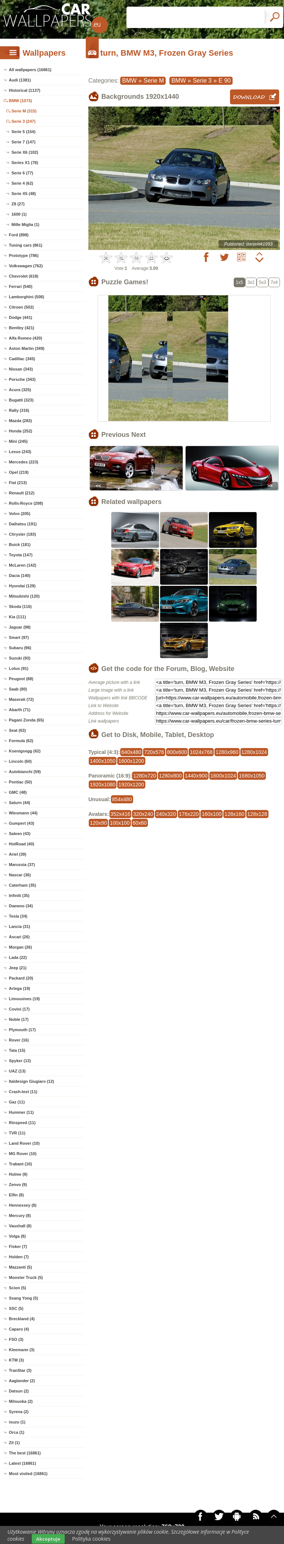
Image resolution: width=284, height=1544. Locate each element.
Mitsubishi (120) (24, 596)
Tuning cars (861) (25, 245)
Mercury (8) (20, 1215)
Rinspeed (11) (22, 1122)
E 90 (225, 80)
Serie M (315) (24, 111)
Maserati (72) (21, 699)
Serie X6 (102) (24, 152)
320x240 (143, 814)
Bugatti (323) (21, 400)
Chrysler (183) (22, 534)
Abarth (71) (19, 709)
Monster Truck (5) (26, 1277)
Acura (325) (20, 389)
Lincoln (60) (20, 761)
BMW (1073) (20, 100)
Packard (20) (21, 978)
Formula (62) (21, 740)
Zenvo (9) (18, 1184)
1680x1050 (251, 776)
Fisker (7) (18, 1246)
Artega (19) (19, 988)
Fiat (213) (18, 482)
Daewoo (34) (21, 906)
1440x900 (196, 776)
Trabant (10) (20, 1164)
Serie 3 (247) (23, 121)
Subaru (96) (20, 648)
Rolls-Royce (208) (26, 503)
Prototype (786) (23, 255)
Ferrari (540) (21, 286)
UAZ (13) (17, 1071)
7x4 (274, 282)
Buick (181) (20, 544)
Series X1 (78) (24, 162)
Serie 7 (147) (23, 142)
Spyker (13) (20, 1060)
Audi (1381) (20, 80)
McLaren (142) (22, 565)
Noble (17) (18, 1019)
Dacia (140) (19, 575)
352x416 (121, 814)
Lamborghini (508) (26, 297)
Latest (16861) (22, 1463)
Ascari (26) (19, 937)
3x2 (250, 282)
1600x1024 (223, 776)
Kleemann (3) (21, 1349)
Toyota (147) (21, 555)
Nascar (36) (20, 875)
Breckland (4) (22, 1319)
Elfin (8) (16, 1195)
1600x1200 (131, 761)
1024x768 (201, 752)
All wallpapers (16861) (30, 69)
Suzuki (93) (19, 658)
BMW (129, 80)
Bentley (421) (21, 328)
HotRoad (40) (21, 844)
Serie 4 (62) (22, 183)
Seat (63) (17, 730)
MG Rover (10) (23, 1153)
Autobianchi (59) (25, 771)
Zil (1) (14, 1442)
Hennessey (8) (23, 1205)
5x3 (262, 282)
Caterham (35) (22, 885)
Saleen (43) (19, 833)
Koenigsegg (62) (25, 751)
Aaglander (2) (22, 1380)
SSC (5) (16, 1308)
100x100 (120, 823)
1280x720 (144, 776)
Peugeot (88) (21, 679)
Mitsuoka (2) (21, 1401)
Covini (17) (19, 1009)
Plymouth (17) (22, 1029)
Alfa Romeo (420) (25, 338)
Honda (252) (20, 431)
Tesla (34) (18, 916)
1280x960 (227, 752)
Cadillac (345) (22, 359)
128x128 (257, 814)
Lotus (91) (18, 668)
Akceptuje (48, 1539)
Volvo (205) (19, 513)
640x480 (131, 752)
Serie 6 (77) (22, 173)
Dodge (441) (20, 317)
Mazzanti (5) (20, 1267)
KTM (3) (16, 1360)
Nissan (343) (21, 369)
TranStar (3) (20, 1370)
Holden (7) (19, 1257)
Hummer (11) (21, 1112)
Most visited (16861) (28, 1473)
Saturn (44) (19, 802)
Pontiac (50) (20, 782)
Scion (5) (17, 1288)
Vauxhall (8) (20, 1226)
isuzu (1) (17, 1422)
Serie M (153, 80)
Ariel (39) (17, 854)
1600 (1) (19, 214)
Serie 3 (202, 80)
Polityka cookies (91, 1538)
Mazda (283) (20, 420)
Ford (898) (18, 235)
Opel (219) (18, 472)
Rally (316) (19, 410)
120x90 (98, 823)
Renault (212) (21, 493)
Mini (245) (18, 441)
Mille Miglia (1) (25, 224)
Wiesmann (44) (23, 813)
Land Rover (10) (24, 1143)
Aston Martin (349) (26, 348)
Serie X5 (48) (23, 193)
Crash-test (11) (23, 1091)
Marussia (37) (22, 864)
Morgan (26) (20, 947)
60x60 (140, 823)
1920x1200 (131, 784)
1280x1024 (254, 752)
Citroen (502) (21, 307)
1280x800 (170, 776)
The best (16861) (25, 1453)
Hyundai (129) (22, 586)
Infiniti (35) (19, 895)
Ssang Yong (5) (23, 1298)
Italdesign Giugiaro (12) (31, 1081)
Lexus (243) (20, 451)
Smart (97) (19, 637)
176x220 (189, 814)
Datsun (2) (19, 1391)
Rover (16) (19, 1040)
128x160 (234, 814)
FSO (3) (16, 1339)
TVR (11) (17, 1133)
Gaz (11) (17, 1102)
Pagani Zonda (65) (26, 720)
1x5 (239, 282)
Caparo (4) (19, 1329)
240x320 (166, 814)
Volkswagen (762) (26, 266)
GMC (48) (18, 792)
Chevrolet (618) (23, 276)
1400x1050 (102, 761)
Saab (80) (18, 689)
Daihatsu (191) (23, 524)
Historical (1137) (24, 90)
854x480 (122, 799)
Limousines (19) (24, 999)
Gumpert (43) (21, 823)
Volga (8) (17, 1236)
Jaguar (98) (20, 627)
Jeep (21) (18, 968)
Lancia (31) (19, 926)
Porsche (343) (22, 379)
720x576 (154, 752)
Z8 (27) (17, 204)
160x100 (212, 814)
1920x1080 (102, 784)
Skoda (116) (20, 606)
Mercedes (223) (23, 462)
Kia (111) (17, 617)
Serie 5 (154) (23, 131)
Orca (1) (16, 1432)
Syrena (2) (18, 1411)
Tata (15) (17, 1050)
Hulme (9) (18, 1174)
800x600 (177, 752)
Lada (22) (18, 957)
